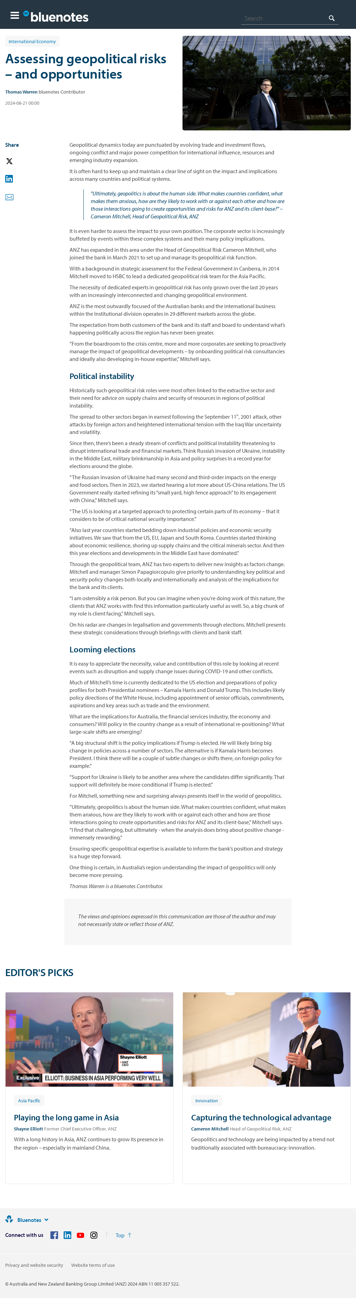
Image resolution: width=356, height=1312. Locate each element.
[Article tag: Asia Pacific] (29, 1100)
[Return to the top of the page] (123, 1235)
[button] (14, 16)
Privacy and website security (34, 1265)
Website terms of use (93, 1265)
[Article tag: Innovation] (206, 1100)
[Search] (290, 18)
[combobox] (290, 18)
